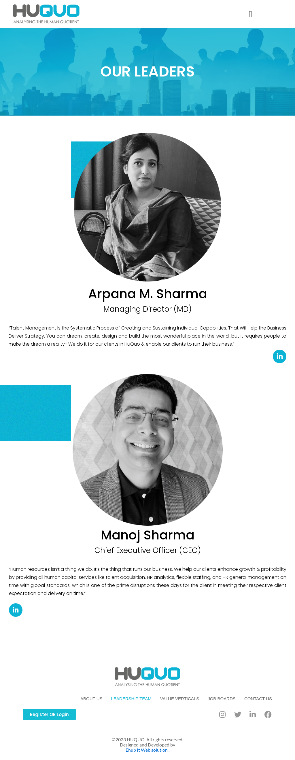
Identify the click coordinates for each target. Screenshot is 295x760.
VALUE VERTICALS (179, 698)
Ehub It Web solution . (147, 750)
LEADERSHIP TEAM (131, 698)
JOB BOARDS (222, 698)
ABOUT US (91, 698)
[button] (250, 14)
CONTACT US (258, 698)
